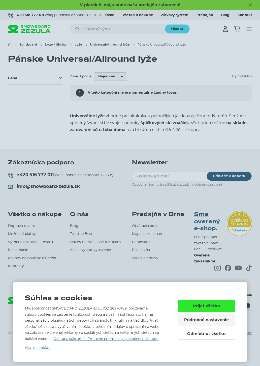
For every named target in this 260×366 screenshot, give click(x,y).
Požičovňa (141, 250)
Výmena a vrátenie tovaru (30, 242)
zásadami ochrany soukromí (200, 184)
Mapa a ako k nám (147, 234)
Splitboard (28, 44)
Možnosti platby (22, 234)
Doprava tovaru (21, 226)
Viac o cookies (37, 348)
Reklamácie (18, 250)
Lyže (78, 44)
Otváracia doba (145, 226)
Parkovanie (141, 242)
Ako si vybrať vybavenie (90, 250)
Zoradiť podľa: (81, 76)
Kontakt (244, 15)
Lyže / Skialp (55, 44)
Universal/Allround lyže (110, 44)
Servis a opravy (145, 258)
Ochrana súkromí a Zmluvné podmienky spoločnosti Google (105, 339)
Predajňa (204, 15)
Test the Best (81, 234)
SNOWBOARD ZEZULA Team (95, 242)
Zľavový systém (175, 15)
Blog (225, 15)
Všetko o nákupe (138, 15)
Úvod (110, 15)
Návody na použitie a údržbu (32, 258)
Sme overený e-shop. (207, 221)
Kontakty (16, 266)
